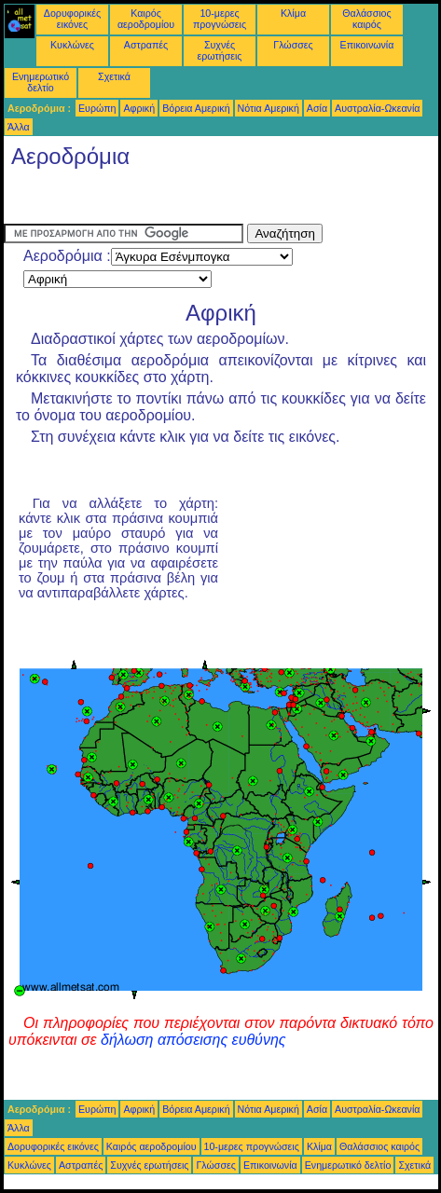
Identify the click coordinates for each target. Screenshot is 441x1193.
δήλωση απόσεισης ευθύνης (193, 1040)
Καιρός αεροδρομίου (145, 18)
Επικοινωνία (367, 44)
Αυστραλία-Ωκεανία (377, 108)
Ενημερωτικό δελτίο (40, 82)
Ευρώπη (97, 108)
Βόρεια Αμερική (195, 108)
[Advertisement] (153, 200)
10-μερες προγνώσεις (219, 18)
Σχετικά (114, 76)
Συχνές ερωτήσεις (220, 50)
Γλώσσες (292, 44)
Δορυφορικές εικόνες (72, 18)
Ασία (317, 108)
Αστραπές (146, 44)
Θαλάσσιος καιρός (366, 18)
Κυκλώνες (72, 44)
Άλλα (18, 126)
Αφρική (139, 108)
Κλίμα (293, 13)
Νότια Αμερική (268, 108)
